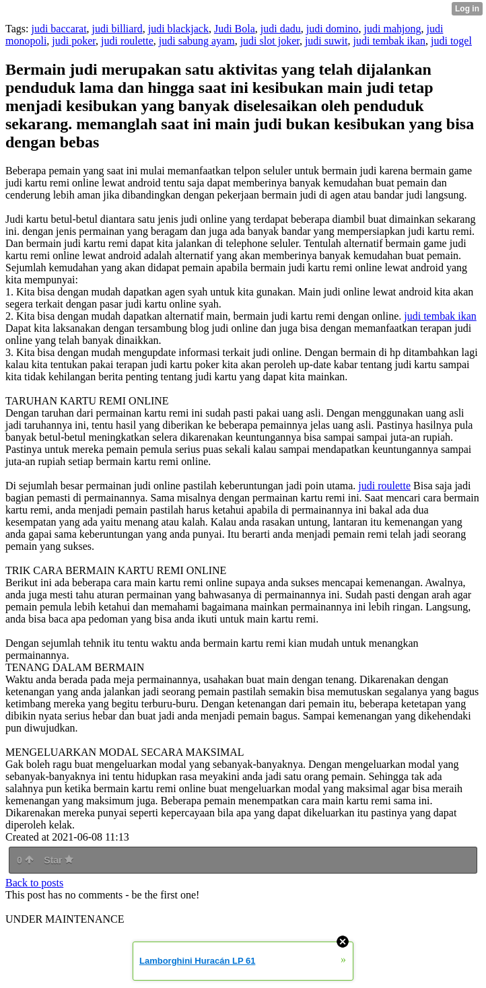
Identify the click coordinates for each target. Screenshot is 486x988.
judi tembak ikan (389, 40)
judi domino (332, 28)
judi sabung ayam (197, 40)
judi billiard (117, 28)
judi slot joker (270, 40)
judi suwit (326, 40)
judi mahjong (392, 28)
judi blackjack (178, 28)
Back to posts (34, 882)
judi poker (74, 40)
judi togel (451, 40)
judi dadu (281, 28)
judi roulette (127, 40)
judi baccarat (58, 28)
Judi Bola (234, 28)
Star (58, 860)
